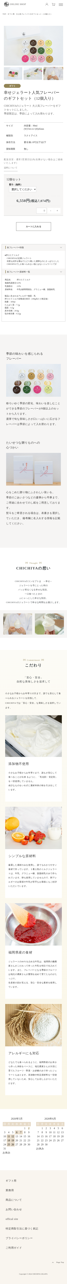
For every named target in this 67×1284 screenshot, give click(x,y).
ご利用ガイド (14, 1247)
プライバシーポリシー (19, 1238)
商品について (14, 1199)
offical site (12, 1219)
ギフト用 (11, 14)
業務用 (10, 1190)
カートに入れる (33, 226)
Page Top (60, 1262)
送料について (10, 168)
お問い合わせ (14, 1209)
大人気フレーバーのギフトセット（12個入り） (34, 14)
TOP (4, 14)
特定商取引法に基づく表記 (22, 1228)
